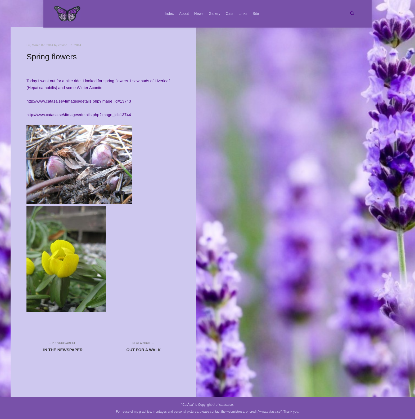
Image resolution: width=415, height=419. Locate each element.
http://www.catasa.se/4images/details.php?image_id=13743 (78, 101)
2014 (77, 45)
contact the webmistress (227, 411)
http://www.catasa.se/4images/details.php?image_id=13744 (78, 114)
